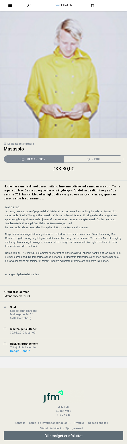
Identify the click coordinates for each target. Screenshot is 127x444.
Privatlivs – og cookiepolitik (90, 423)
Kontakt (20, 423)
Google (14, 351)
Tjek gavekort (74, 428)
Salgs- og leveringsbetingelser (49, 423)
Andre (26, 351)
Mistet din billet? (50, 428)
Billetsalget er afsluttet (64, 436)
